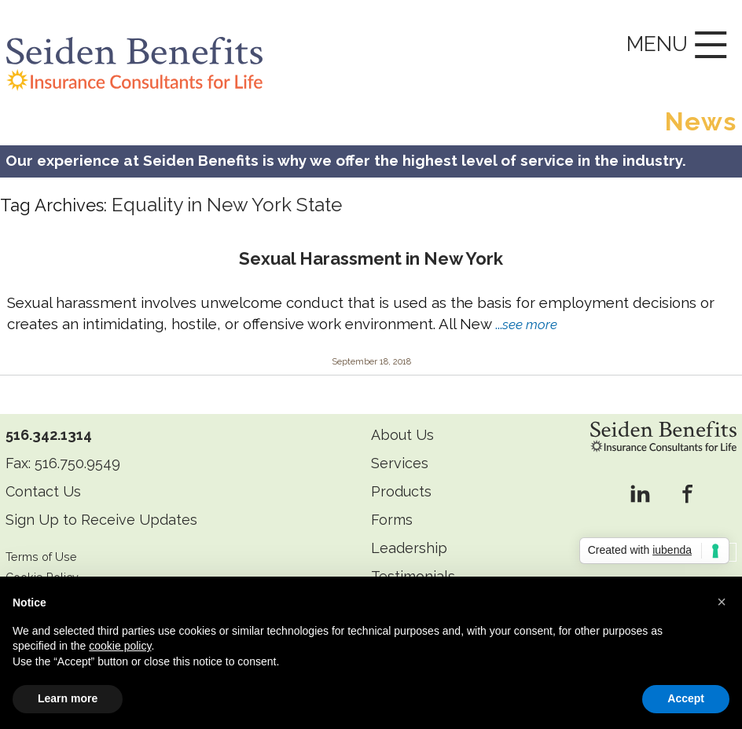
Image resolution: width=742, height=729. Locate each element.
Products (401, 491)
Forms (392, 519)
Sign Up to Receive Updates (101, 519)
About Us (402, 435)
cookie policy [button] (120, 645)
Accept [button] (685, 698)
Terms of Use (41, 556)
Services (399, 463)
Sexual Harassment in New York (371, 258)
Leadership (409, 548)
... (526, 323)
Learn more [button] (67, 698)
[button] (721, 601)
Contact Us (43, 491)
